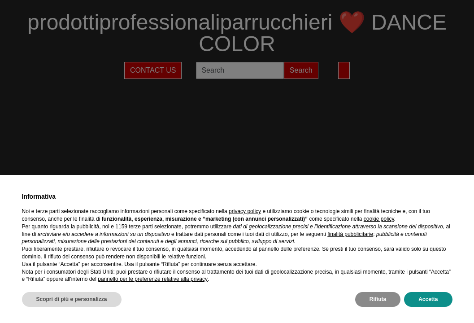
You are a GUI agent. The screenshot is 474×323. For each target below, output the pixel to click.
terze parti (140, 226)
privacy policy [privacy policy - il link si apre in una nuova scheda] (245, 211)
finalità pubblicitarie (350, 234)
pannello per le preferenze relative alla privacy (153, 279)
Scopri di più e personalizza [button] (71, 299)
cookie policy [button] (379, 219)
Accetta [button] (428, 299)
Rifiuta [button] (378, 299)
